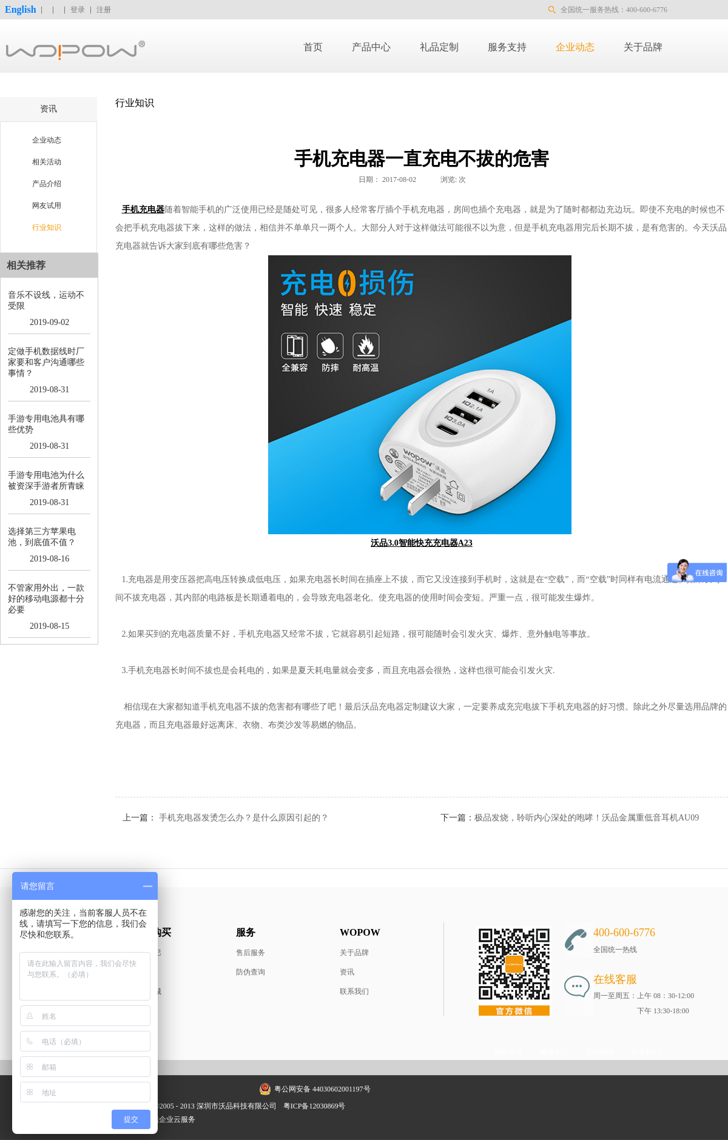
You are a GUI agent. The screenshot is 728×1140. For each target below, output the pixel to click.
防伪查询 (250, 972)
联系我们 (354, 991)
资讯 (347, 972)
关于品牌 (354, 952)
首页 (313, 47)
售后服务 (250, 952)
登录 (77, 9)
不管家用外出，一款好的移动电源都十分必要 (46, 598)
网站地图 (368, 1106)
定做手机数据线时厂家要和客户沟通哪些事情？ (46, 362)
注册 (103, 9)
